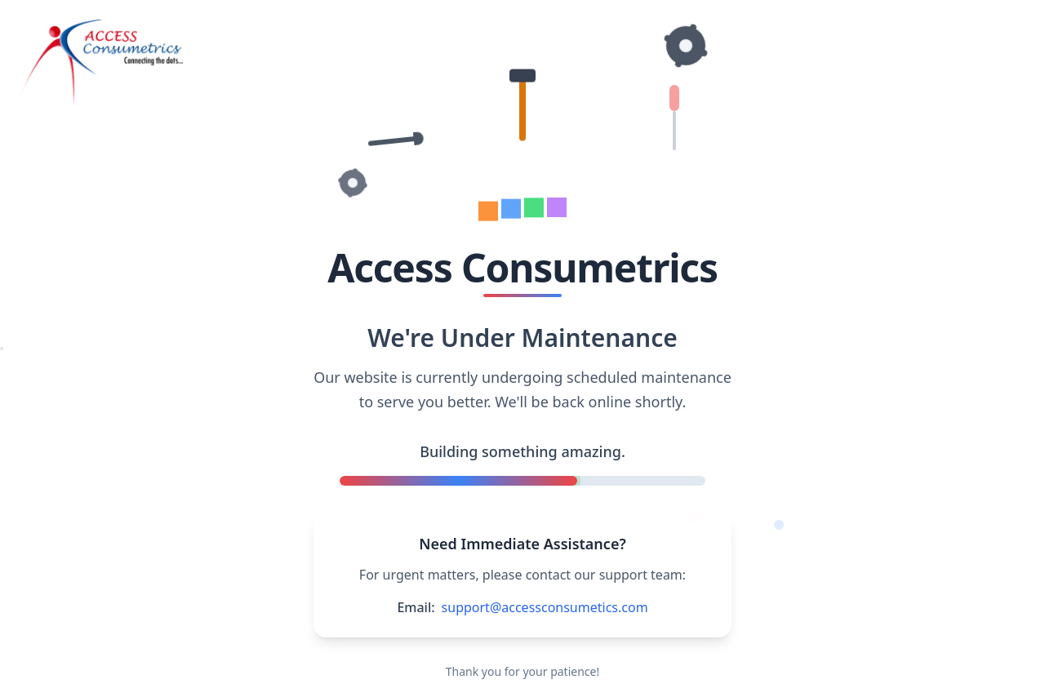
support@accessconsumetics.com (545, 607)
